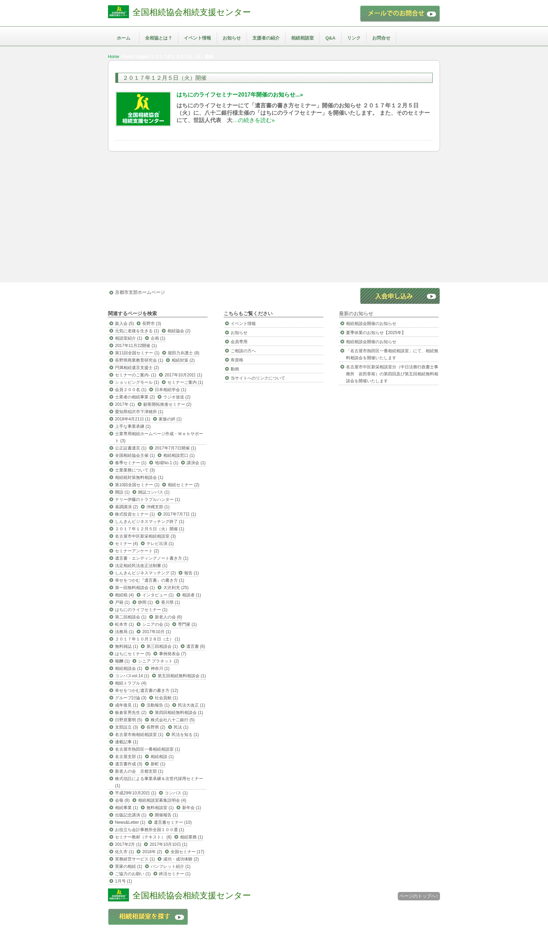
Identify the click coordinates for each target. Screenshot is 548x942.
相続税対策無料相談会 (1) (139, 477)
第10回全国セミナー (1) (137, 484)
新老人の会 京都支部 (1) (139, 771)
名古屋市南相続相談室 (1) (139, 734)
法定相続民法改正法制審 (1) (141, 565)
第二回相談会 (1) (130, 617)
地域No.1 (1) (166, 462)
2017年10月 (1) (156, 631)
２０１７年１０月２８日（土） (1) (147, 639)
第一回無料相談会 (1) (135, 587)
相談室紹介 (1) (128, 338)
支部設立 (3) (126, 727)
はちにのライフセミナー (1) (141, 609)
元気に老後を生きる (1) (137, 330)
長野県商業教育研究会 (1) (139, 360)
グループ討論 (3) (130, 697)
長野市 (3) (151, 323)
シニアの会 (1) (156, 624)
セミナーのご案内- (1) (135, 375)
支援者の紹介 (266, 38)
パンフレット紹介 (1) (170, 866)
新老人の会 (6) (168, 617)
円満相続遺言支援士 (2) (137, 367)
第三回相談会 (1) (162, 646)
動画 (235, 369)
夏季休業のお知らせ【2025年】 (376, 332)
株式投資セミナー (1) (135, 514)
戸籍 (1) (122, 602)
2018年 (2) (152, 851)
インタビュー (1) (158, 595)
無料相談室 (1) (160, 807)
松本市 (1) (124, 624)
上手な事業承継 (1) (133, 426)
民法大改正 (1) (191, 705)
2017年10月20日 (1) (183, 375)
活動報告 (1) (158, 705)
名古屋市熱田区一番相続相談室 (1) (147, 749)
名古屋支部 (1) (128, 756)
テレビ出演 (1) (160, 543)
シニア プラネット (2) (158, 661)
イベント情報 (197, 38)
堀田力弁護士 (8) (183, 352)
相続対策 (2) (183, 360)
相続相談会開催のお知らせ (371, 323)
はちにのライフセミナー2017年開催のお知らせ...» (239, 95)
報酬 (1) (122, 661)
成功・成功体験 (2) (181, 859)
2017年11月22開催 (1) (136, 345)
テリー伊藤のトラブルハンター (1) (147, 499)
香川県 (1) (170, 602)
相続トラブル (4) (130, 683)
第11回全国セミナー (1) (137, 352)
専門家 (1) (187, 624)
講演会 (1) (196, 462)
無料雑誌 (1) (126, 646)
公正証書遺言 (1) (130, 448)
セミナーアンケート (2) (137, 550)
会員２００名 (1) (130, 389)
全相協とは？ (158, 38)
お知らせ (232, 38)
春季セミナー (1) (130, 462)
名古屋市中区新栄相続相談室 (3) (145, 536)
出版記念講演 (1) (130, 815)
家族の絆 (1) (170, 419)
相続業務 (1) (191, 837)
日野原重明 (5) (128, 719)
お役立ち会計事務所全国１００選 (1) (149, 829)
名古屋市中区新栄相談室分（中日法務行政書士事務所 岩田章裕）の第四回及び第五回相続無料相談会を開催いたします (392, 373)
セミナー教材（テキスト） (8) (143, 837)
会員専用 (239, 341)
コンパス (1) (176, 793)
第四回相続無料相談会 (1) (179, 712)
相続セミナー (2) (183, 484)
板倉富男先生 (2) (130, 712)
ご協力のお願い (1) (133, 873)
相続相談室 (302, 38)
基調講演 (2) (126, 506)
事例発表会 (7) (172, 653)
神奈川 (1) (160, 668)
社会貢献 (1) (166, 697)
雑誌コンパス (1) (154, 492)
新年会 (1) (191, 807)
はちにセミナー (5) (133, 653)
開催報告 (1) (166, 815)
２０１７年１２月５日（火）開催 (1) (149, 528)
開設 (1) (122, 492)
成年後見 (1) (126, 705)
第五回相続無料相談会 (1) (182, 675)
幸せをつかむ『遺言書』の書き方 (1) (149, 580)
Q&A (330, 38)
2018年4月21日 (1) (132, 419)
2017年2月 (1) (128, 844)
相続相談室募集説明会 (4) (162, 800)
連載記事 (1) (126, 741)
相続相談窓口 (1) (179, 455)
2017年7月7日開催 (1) (175, 448)
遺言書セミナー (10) (173, 822)
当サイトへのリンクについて (258, 378)
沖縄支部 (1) (158, 506)
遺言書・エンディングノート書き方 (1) (151, 558)
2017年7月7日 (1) (179, 514)
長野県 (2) (155, 727)
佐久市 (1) (124, 851)
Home (113, 56)
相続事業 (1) (126, 807)
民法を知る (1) (185, 734)
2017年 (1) (125, 404)
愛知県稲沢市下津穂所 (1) (139, 411)
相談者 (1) (191, 595)
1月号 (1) (123, 881)
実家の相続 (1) (128, 866)
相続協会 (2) (178, 330)
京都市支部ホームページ (140, 292)
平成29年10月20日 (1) (135, 793)
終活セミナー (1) (174, 873)
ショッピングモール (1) (137, 382)
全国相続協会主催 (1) (135, 455)
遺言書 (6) (195, 646)
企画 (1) (158, 338)
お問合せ (381, 38)
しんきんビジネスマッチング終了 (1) (149, 521)
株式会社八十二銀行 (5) (173, 719)
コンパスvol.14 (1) (132, 675)
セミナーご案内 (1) (185, 382)
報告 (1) (191, 573)
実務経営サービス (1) (135, 859)
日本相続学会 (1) (170, 389)
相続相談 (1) (162, 756)
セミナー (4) (126, 543)
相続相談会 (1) (128, 668)
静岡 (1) (145, 602)
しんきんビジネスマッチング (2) (145, 573)
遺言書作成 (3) (128, 764)
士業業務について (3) (135, 470)
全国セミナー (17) (187, 851)
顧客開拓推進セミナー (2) (167, 404)
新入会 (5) (124, 323)
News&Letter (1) (130, 822)
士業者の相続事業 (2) (135, 397)
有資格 (237, 359)
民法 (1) (181, 727)
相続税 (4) (124, 595)
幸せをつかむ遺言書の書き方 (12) (146, 690)
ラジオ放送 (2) (176, 397)
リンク (354, 38)
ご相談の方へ (243, 350)
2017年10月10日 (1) (168, 844)
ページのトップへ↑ (418, 896)
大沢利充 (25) (176, 587)
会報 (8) (122, 800)
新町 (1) (158, 764)
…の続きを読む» (253, 120)
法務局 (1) (124, 631)
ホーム (123, 38)
